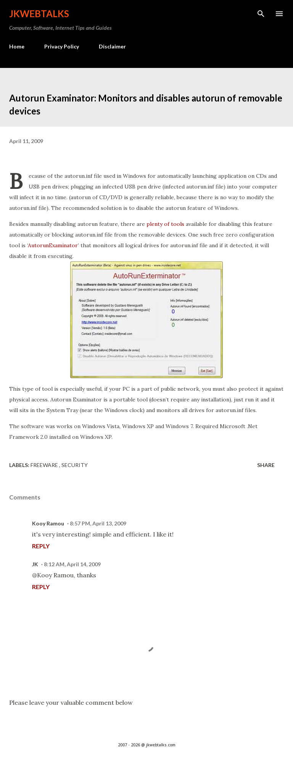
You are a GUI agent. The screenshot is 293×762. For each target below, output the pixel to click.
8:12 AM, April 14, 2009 (72, 564)
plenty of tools (165, 224)
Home (16, 46)
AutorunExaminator (53, 245)
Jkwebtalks (39, 13)
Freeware (45, 465)
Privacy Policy (61, 46)
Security (74, 465)
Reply (41, 545)
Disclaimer (112, 46)
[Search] (261, 13)
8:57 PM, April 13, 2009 (98, 523)
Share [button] (266, 465)
